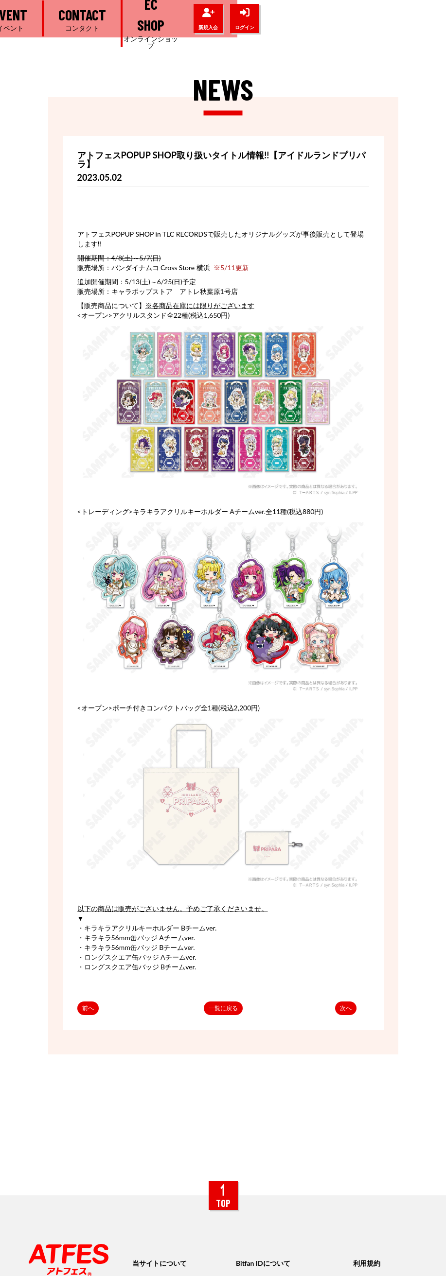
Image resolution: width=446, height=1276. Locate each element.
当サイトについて (159, 1263)
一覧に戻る (223, 1008)
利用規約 (366, 1263)
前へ (88, 1008)
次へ (346, 1008)
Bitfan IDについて (263, 1263)
